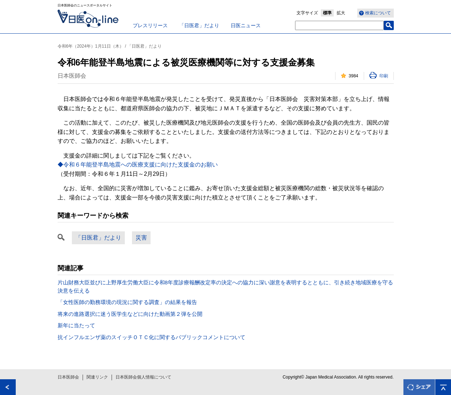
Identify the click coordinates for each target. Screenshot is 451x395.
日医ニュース (246, 25)
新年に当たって (76, 325)
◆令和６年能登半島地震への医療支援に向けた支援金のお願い (138, 165)
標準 (327, 12)
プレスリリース (150, 25)
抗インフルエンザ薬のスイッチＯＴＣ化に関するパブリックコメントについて (151, 337)
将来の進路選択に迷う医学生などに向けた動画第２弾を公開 (130, 314)
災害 (141, 238)
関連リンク (97, 377)
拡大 (341, 12)
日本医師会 (68, 377)
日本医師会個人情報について (143, 377)
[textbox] (339, 25)
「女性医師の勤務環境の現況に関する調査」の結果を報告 (127, 302)
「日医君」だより (199, 25)
